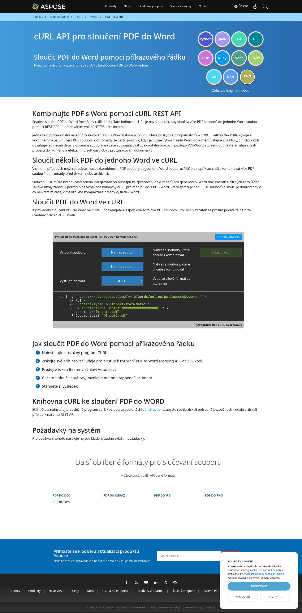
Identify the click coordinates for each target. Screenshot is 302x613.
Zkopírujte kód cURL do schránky (219, 325)
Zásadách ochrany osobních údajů (262, 573)
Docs (90, 591)
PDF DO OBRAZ (114, 495)
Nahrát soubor (122, 252)
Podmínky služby (193, 607)
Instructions (154, 409)
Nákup (128, 6)
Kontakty (210, 607)
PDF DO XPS (61, 502)
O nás (203, 6)
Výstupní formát (72, 281)
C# (239, 39)
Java (222, 39)
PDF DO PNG (214, 495)
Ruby (222, 58)
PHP (205, 58)
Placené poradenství (216, 591)
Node (239, 58)
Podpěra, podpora (151, 6)
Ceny (75, 591)
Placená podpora (183, 591)
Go (214, 77)
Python (206, 39)
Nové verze (56, 591)
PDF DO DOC (62, 495)
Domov (15, 591)
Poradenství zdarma (149, 591)
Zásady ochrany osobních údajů (164, 607)
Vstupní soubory (72, 252)
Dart (230, 77)
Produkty (110, 6)
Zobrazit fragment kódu (230, 90)
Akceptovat (259, 586)
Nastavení (243, 597)
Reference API (228, 236)
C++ (256, 39)
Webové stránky (181, 6)
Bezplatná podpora (115, 591)
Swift (255, 58)
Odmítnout (275, 597)
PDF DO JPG (162, 495)
